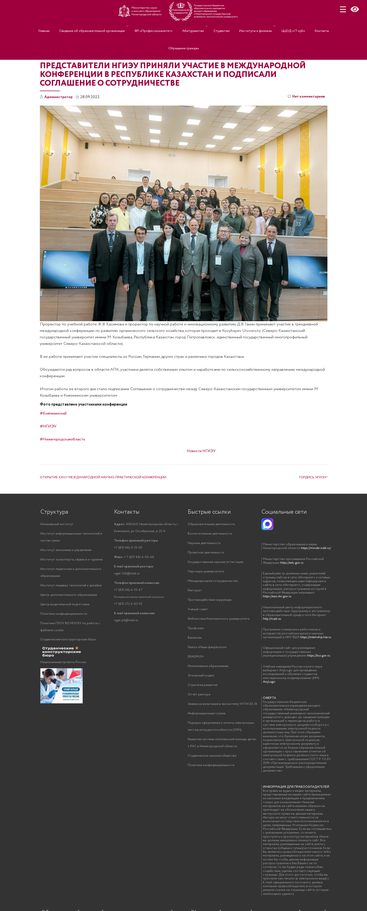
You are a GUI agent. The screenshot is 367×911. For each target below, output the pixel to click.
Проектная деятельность (206, 553)
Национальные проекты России (63, 665)
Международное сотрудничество (213, 582)
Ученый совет (198, 611)
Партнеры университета (206, 572)
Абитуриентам (194, 26)
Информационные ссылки (207, 718)
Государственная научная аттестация (215, 563)
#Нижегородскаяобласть (62, 439)
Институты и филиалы (249, 26)
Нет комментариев (305, 97)
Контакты (308, 26)
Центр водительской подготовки (64, 606)
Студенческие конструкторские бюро (68, 642)
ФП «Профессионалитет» (160, 26)
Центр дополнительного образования (68, 597)
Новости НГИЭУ (201, 451)
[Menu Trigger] (343, 9)
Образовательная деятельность (211, 524)
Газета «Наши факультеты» (207, 650)
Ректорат (195, 592)
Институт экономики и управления (65, 550)
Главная (57, 26)
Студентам (220, 26)
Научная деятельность (204, 543)
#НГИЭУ (48, 426)
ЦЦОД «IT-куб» (284, 26)
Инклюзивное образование (208, 670)
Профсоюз (196, 631)
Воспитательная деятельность (210, 534)
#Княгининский (53, 413)
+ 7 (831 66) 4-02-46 (134, 558)
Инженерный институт (56, 524)
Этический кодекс (201, 679)
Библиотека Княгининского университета (218, 621)
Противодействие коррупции (210, 602)
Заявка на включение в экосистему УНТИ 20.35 (222, 708)
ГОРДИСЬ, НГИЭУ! (313, 477)
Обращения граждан (183, 33)
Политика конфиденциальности (63, 616)
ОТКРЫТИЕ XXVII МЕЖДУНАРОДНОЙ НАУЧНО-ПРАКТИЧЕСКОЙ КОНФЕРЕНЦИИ (103, 477)
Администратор (59, 97)
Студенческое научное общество (212, 762)
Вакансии (195, 640)
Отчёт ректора (199, 699)
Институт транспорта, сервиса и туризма (71, 560)
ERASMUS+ (196, 660)
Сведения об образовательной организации (100, 26)
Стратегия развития (202, 689)
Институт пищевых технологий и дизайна (71, 587)
